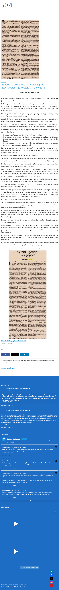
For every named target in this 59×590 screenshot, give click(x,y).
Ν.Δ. (39, 360)
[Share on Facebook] (5, 354)
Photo (4, 424)
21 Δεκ (24, 473)
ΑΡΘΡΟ (28, 360)
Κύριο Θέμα (20, 360)
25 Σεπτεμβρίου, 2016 (8, 360)
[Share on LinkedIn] (24, 354)
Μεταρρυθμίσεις (33, 360)
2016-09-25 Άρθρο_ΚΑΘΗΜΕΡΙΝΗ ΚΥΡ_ (13, 341)
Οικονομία (42, 360)
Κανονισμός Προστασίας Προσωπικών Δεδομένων (13, 586)
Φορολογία (47, 360)
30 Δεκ (24, 447)
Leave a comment (16, 362)
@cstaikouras (17, 447)
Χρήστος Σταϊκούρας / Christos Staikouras (18, 388)
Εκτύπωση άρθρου (9, 368)
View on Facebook (5, 405)
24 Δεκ (24, 461)
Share (12, 405)
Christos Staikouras (7, 447)
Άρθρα (16, 360)
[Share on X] (15, 354)
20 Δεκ (24, 490)
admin (9, 362)
